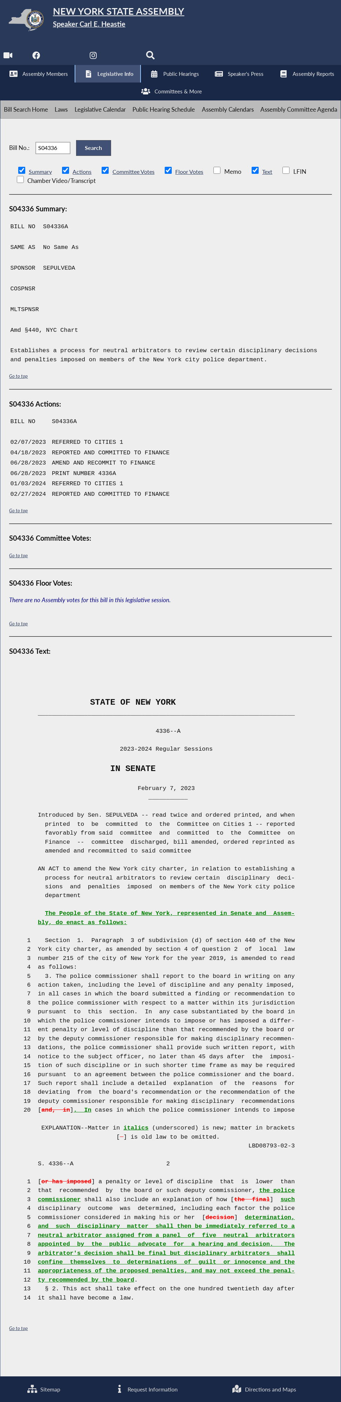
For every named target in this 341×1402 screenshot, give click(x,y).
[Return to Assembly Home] (108, 21)
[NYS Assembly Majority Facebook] (37, 60)
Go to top (18, 401)
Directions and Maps (264, 1388)
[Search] (154, 60)
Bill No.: (19, 168)
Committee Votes (136, 196)
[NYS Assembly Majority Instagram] (95, 60)
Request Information (145, 1388)
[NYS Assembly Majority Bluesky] (124, 60)
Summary (41, 196)
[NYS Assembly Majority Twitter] (66, 60)
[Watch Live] (8, 60)
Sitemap (43, 1388)
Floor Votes (195, 196)
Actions (83, 196)
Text (273, 196)
